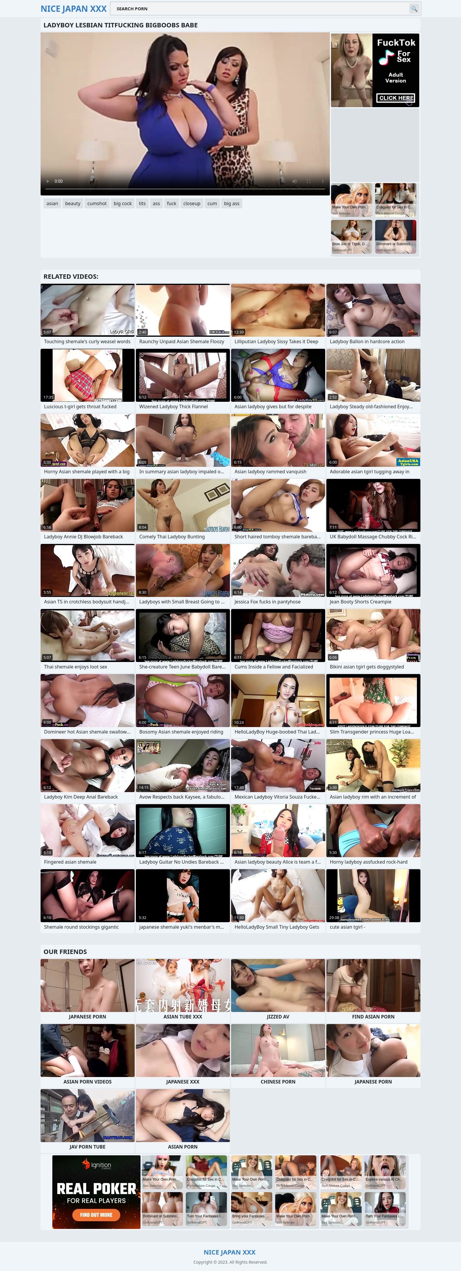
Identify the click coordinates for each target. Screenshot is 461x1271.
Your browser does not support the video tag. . (185, 113)
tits (142, 203)
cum (212, 203)
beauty (73, 203)
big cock (123, 203)
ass (156, 203)
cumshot (97, 203)
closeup (192, 203)
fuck (171, 203)
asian (52, 203)
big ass (231, 203)
